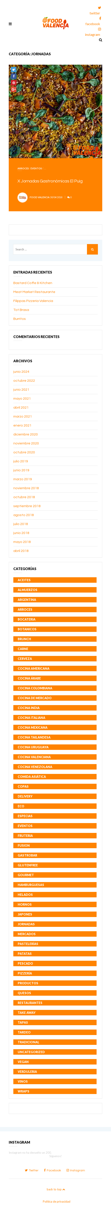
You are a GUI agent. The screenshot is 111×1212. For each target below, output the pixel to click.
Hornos (25, 904)
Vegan (23, 1062)
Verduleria (27, 1071)
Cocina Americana (33, 668)
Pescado (25, 963)
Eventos (36, 168)
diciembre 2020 (25, 434)
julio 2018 (20, 524)
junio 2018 (21, 533)
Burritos (19, 319)
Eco (21, 806)
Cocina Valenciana (34, 757)
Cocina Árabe (29, 678)
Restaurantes (30, 1003)
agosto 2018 (23, 515)
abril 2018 (21, 551)
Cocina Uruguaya (33, 747)
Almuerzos (27, 590)
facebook (93, 20)
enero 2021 (22, 425)
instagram (93, 31)
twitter (95, 9)
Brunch (24, 639)
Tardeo (24, 1032)
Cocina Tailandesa (34, 737)
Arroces (23, 168)
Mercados (27, 934)
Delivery (25, 796)
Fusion (24, 845)
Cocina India (29, 708)
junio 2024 (21, 371)
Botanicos (27, 629)
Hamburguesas (31, 885)
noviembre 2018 (26, 488)
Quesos (24, 993)
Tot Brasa (21, 310)
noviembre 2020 (26, 443)
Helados (25, 894)
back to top (56, 1189)
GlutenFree (28, 865)
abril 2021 (21, 407)
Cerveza (25, 659)
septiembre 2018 (27, 506)
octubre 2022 (24, 380)
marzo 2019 (22, 479)
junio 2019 (21, 470)
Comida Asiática (32, 777)
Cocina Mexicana (32, 727)
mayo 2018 (22, 542)
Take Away (27, 1012)
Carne (23, 649)
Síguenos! (55, 1156)
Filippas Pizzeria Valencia (33, 301)
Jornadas (26, 924)
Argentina (27, 600)
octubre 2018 (24, 497)
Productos (28, 983)
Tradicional (28, 1042)
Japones (25, 914)
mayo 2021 (22, 398)
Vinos (23, 1081)
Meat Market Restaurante (34, 292)
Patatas (25, 953)
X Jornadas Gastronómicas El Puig (49, 181)
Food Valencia (40, 197)
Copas (23, 786)
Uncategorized (31, 1052)
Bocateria (26, 619)
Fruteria (25, 835)
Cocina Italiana (31, 718)
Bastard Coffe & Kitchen (32, 283)
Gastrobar (27, 855)
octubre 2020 (24, 452)
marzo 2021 (22, 416)
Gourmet (26, 875)
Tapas (23, 1022)
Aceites (24, 580)
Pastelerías (28, 944)
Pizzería (25, 973)
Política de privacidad (56, 1201)
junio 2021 (21, 389)
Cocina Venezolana (35, 767)
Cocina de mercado (35, 698)
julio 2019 (20, 461)
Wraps (23, 1091)
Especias (25, 816)
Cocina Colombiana (35, 688)
